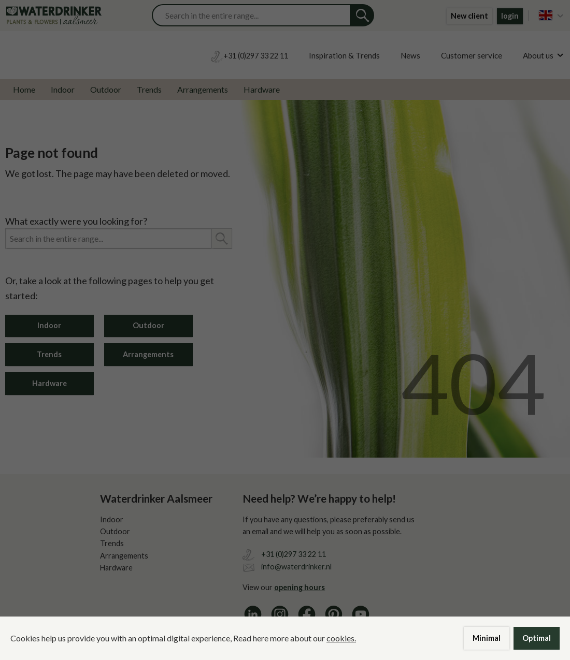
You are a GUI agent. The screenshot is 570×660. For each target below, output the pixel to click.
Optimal (536, 638)
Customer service (471, 55)
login (510, 15)
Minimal (487, 638)
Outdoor (105, 89)
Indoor (63, 89)
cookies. (341, 638)
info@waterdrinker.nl (296, 566)
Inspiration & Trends (344, 55)
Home (24, 89)
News (410, 55)
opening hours (299, 587)
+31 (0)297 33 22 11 (293, 554)
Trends (149, 89)
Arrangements (202, 89)
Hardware (262, 89)
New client (469, 15)
